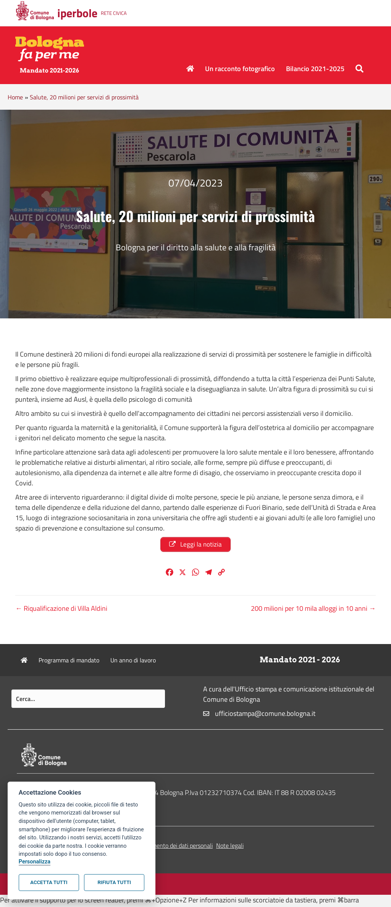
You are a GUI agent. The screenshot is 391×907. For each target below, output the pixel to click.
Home (15, 97)
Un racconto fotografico (240, 68)
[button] (361, 68)
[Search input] (88, 700)
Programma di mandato (69, 662)
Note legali (230, 847)
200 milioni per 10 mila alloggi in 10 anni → (313, 610)
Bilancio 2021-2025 (315, 68)
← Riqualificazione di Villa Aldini (61, 610)
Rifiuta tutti (114, 882)
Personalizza (34, 861)
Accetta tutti (48, 882)
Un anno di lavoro (133, 662)
